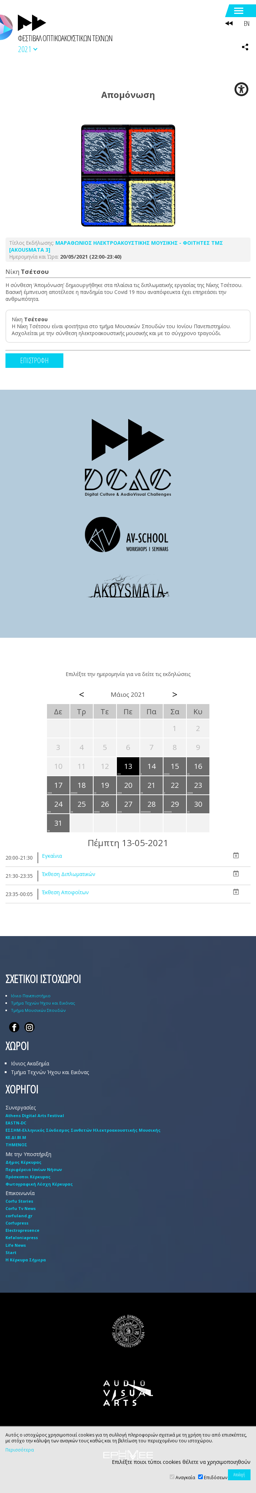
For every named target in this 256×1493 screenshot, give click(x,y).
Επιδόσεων (215, 1477)
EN (246, 23)
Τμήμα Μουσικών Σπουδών (38, 1010)
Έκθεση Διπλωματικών (68, 874)
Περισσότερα (19, 1450)
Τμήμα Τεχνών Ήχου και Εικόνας (43, 1003)
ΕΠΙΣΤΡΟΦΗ (34, 360)
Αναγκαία (185, 1477)
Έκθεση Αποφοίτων (65, 892)
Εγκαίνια (52, 855)
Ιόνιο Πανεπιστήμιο (31, 995)
